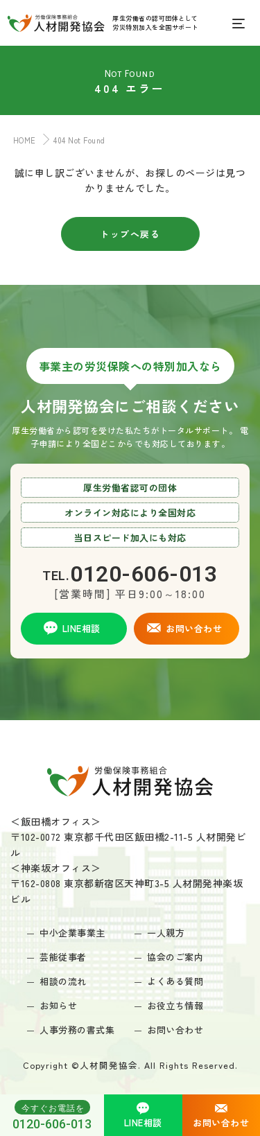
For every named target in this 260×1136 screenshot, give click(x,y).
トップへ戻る (130, 234)
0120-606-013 (52, 1115)
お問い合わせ (175, 1029)
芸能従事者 (63, 956)
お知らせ (58, 1005)
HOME (21, 140)
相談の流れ (63, 981)
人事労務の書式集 (77, 1029)
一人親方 (165, 932)
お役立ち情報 (175, 1005)
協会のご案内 (175, 956)
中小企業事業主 (72, 932)
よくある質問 (175, 981)
